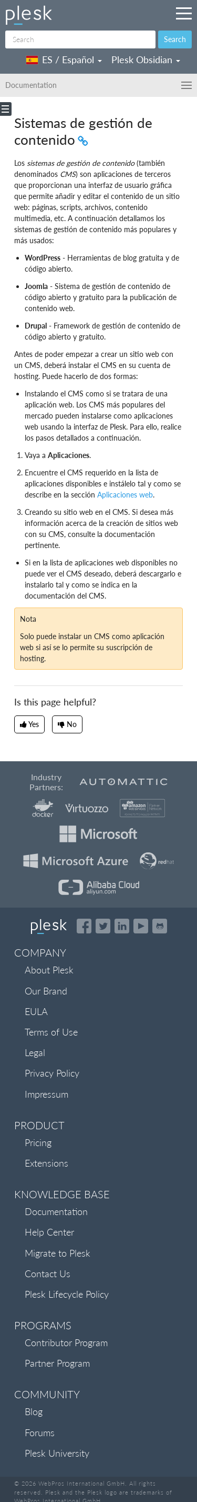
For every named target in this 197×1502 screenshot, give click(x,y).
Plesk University (57, 1453)
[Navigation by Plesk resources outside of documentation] (184, 13)
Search (175, 39)
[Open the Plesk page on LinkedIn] (122, 926)
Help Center (49, 1232)
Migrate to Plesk (57, 1253)
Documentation (56, 1211)
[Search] (80, 39)
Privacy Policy (52, 1073)
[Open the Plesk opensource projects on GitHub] (159, 926)
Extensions (46, 1163)
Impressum (46, 1094)
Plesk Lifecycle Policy (67, 1294)
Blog (34, 1411)
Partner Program (57, 1363)
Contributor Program (66, 1342)
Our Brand (46, 991)
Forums (40, 1432)
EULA (36, 1011)
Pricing (38, 1142)
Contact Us (47, 1273)
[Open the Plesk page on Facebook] (84, 926)
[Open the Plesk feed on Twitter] (103, 926)
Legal (35, 1052)
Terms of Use (51, 1032)
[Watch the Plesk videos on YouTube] (140, 926)
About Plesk (49, 970)
